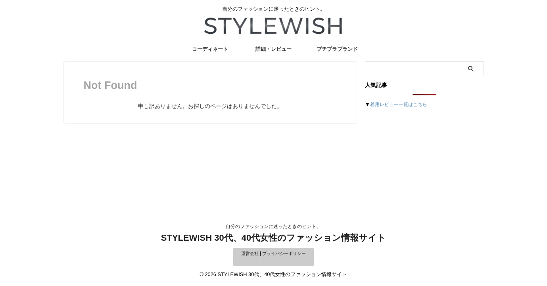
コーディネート (210, 49)
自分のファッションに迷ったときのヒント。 (273, 226)
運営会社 (247, 253)
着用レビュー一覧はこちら (403, 104)
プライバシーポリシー (285, 253)
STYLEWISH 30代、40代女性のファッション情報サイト (273, 238)
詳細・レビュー (273, 49)
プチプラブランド (337, 49)
